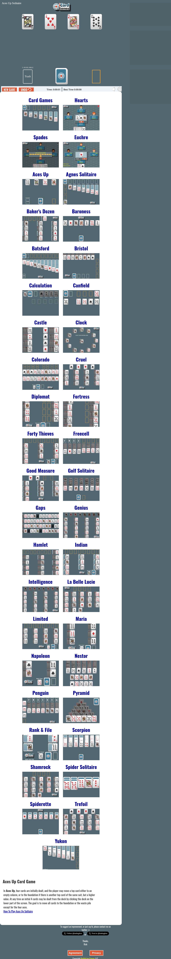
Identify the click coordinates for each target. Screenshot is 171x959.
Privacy (96, 953)
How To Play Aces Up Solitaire (18, 911)
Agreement (75, 953)
